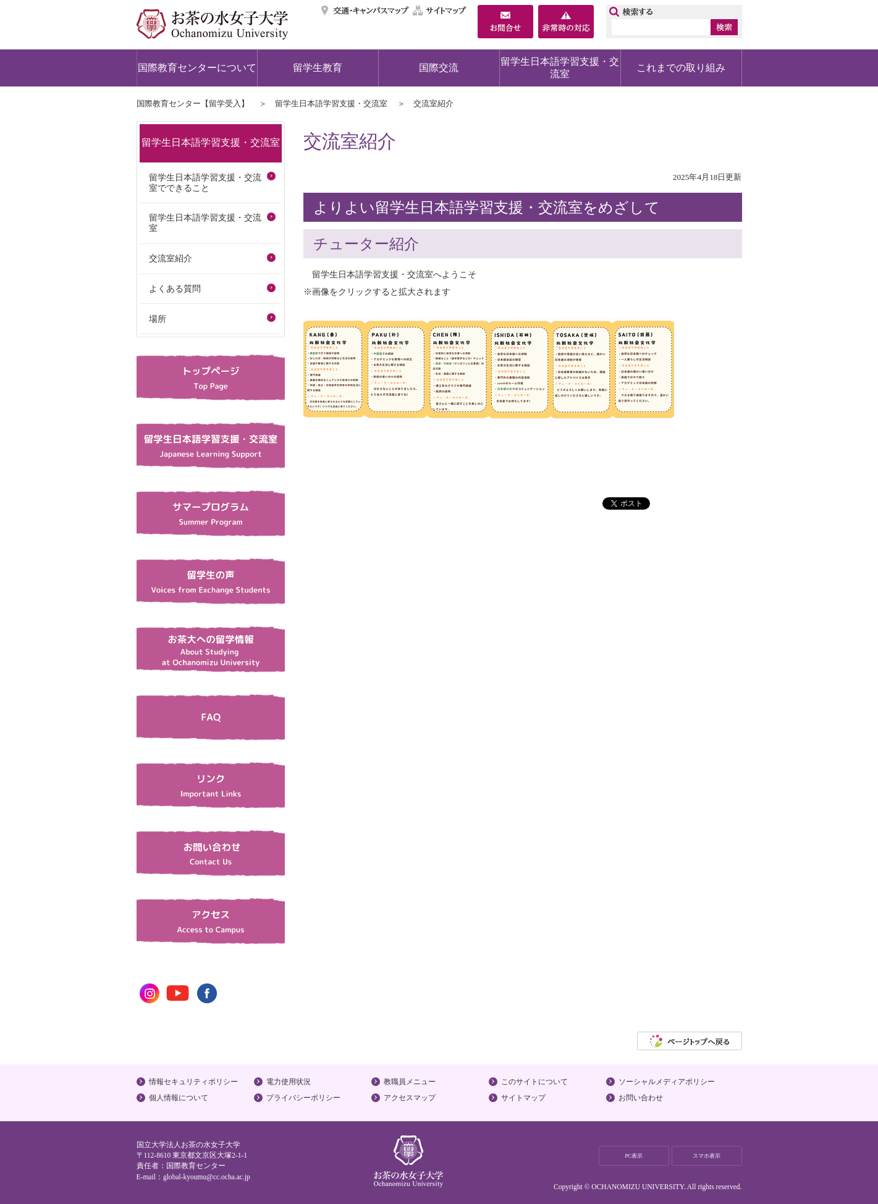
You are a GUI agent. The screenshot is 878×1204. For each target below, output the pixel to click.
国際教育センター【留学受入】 (193, 103)
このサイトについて (534, 1081)
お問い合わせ (640, 1097)
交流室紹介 (170, 258)
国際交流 (438, 68)
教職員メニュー (410, 1081)
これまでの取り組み (680, 68)
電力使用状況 (288, 1081)
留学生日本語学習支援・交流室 (559, 68)
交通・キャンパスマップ (365, 10)
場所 (157, 319)
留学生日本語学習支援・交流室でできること (205, 182)
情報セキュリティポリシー (193, 1081)
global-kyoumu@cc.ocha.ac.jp (206, 1177)
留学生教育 (317, 68)
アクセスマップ (410, 1097)
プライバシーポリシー (303, 1097)
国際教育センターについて (197, 68)
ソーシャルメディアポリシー (666, 1081)
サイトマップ (440, 10)
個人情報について (178, 1097)
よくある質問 (175, 288)
